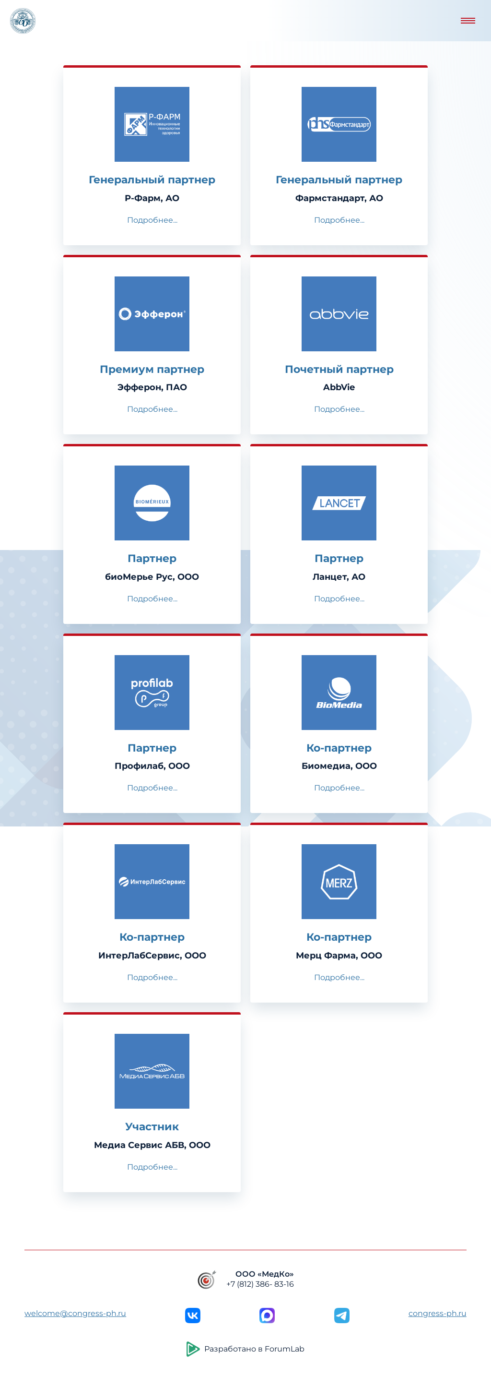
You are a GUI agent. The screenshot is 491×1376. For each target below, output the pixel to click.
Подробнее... (152, 220)
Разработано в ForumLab (245, 1349)
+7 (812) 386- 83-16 (260, 1284)
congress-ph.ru (438, 1313)
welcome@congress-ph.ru (75, 1313)
